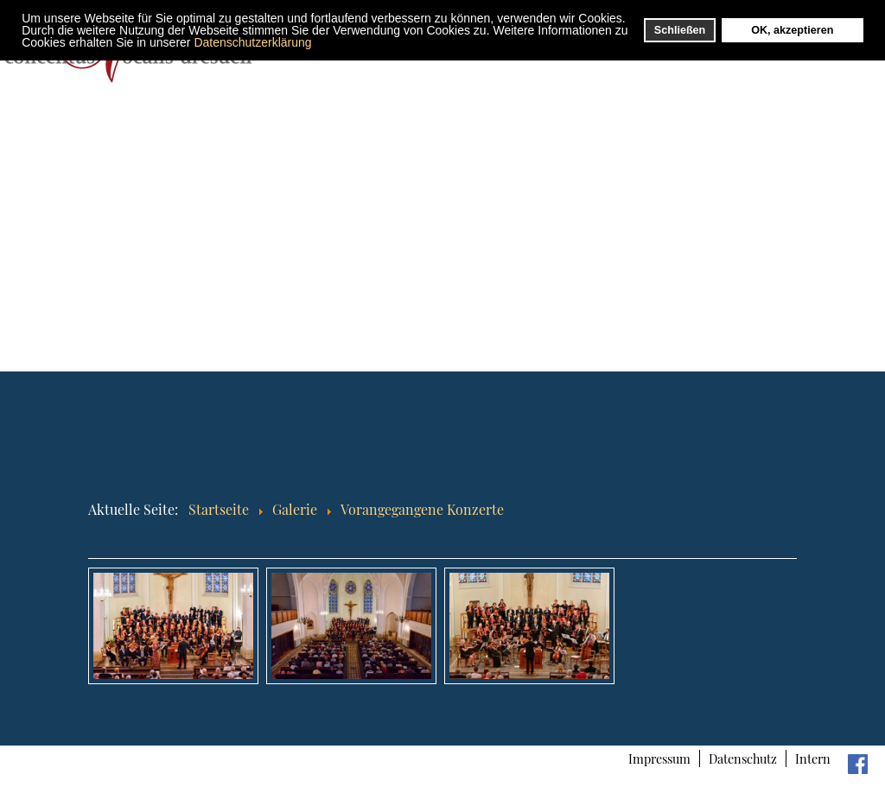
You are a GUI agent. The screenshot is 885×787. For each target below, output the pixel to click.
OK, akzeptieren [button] (792, 30)
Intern (813, 758)
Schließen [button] (680, 30)
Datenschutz (743, 758)
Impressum (659, 758)
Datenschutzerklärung (252, 42)
